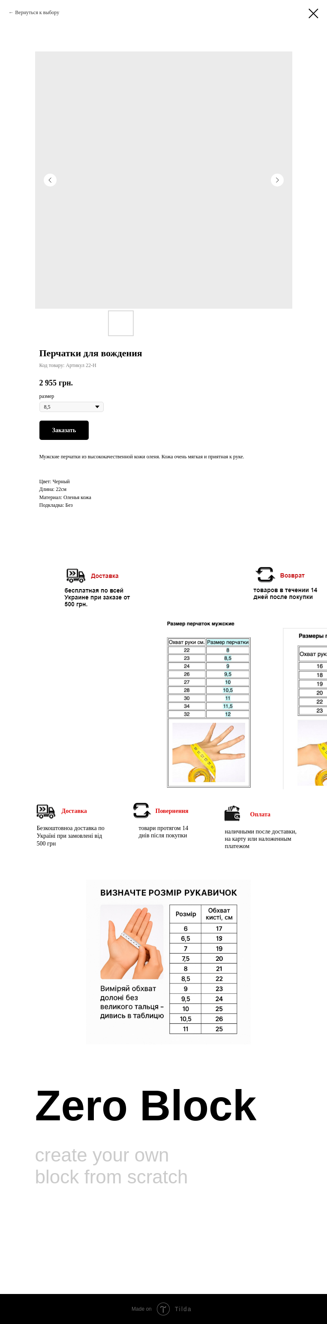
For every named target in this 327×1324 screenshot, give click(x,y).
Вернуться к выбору (37, 12)
